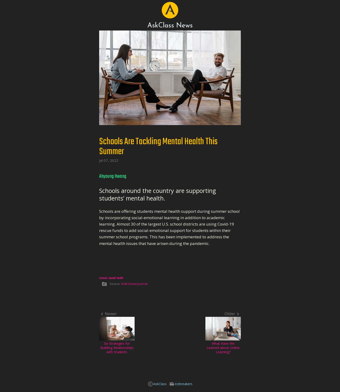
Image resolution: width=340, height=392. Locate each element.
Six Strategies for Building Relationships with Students (117, 335)
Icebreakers (183, 384)
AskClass (160, 384)
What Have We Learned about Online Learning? (223, 335)
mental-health (116, 278)
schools (103, 278)
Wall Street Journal (134, 284)
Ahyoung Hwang (112, 176)
